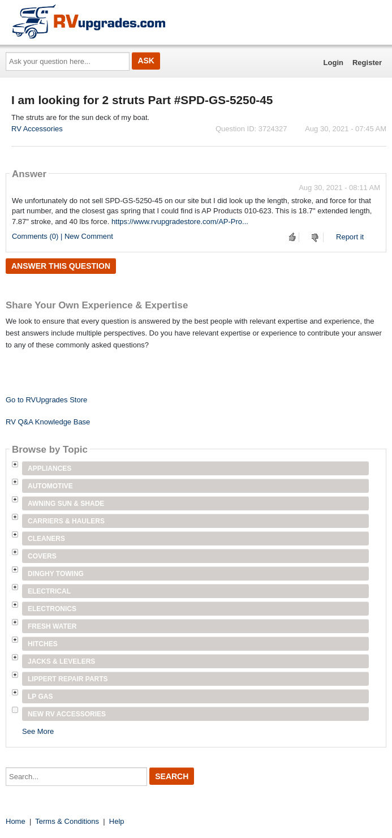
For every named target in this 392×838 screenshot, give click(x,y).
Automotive (50, 486)
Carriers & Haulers (66, 521)
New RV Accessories (67, 714)
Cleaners (46, 539)
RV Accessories (37, 128)
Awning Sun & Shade (66, 504)
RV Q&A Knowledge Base (48, 422)
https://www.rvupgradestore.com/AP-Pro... (179, 221)
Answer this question (60, 265)
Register (367, 62)
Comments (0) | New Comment (62, 236)
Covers (42, 556)
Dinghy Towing (56, 574)
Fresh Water (52, 626)
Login (333, 62)
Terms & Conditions (67, 821)
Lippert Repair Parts (68, 679)
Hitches (43, 644)
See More (38, 731)
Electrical (49, 591)
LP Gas (40, 697)
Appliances (49, 468)
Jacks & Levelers (61, 661)
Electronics (52, 609)
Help (116, 821)
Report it (350, 236)
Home (15, 821)
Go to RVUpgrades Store (46, 400)
